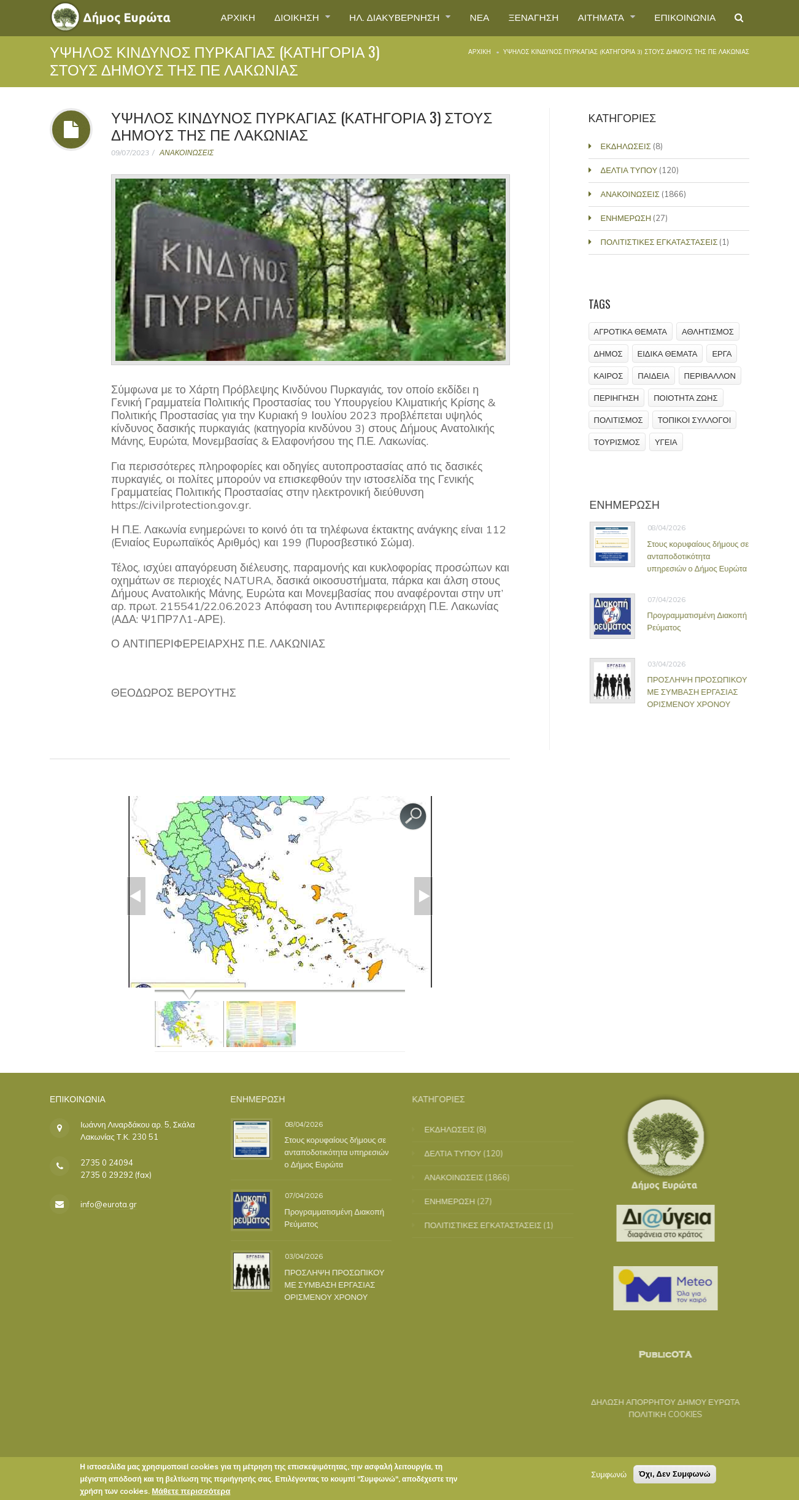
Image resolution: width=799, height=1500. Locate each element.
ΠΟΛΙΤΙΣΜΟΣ (618, 420)
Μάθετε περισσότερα (191, 1493)
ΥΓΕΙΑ (666, 442)
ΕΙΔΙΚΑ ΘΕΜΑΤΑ (668, 353)
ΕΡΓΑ (722, 353)
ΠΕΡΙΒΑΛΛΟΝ (710, 376)
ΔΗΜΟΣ (608, 353)
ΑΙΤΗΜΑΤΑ (597, 17)
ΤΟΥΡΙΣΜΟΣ (617, 442)
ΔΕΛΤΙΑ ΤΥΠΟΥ (630, 170)
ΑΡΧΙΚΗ (221, 17)
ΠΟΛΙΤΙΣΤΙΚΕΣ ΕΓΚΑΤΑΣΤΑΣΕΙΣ (660, 242)
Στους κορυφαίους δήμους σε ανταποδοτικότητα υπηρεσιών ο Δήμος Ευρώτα (704, 556)
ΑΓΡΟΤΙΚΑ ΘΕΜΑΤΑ (630, 331)
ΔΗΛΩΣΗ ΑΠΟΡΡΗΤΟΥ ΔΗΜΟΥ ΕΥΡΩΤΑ (656, 1402)
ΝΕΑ (470, 17)
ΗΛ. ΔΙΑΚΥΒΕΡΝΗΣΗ (384, 17)
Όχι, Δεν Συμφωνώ (675, 1475)
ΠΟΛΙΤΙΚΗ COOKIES (656, 1414)
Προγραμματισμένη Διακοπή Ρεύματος (703, 621)
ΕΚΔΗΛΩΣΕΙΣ (627, 146)
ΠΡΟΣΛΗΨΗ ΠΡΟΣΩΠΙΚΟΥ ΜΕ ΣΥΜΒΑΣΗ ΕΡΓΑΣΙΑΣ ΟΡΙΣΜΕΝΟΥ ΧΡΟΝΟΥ (703, 692)
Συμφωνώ (609, 1476)
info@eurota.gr (108, 1204)
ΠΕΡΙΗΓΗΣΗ (616, 398)
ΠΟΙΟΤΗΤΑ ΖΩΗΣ (686, 398)
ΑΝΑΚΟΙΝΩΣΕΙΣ (187, 152)
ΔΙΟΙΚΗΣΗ (282, 17)
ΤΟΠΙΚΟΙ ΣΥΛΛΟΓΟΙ (694, 420)
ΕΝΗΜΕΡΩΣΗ (627, 218)
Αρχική (479, 52)
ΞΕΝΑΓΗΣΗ (526, 17)
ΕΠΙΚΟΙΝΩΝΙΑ (682, 17)
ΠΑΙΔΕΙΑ (654, 376)
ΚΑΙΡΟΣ (608, 376)
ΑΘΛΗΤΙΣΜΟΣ (708, 331)
